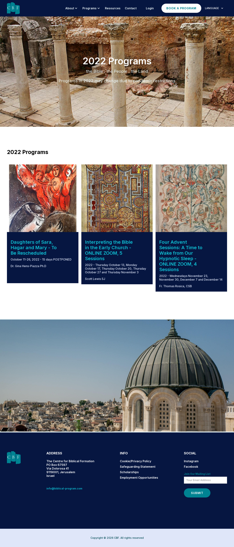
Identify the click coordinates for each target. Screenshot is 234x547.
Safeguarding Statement (137, 466)
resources (112, 8)
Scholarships (129, 472)
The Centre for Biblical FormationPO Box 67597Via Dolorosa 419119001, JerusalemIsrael (70, 468)
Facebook (191, 466)
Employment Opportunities (139, 477)
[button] (70, 8)
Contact (131, 8)
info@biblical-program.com (64, 488)
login (150, 8)
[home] (13, 8)
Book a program (181, 8)
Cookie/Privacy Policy (135, 461)
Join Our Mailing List (197, 473)
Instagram (191, 461)
